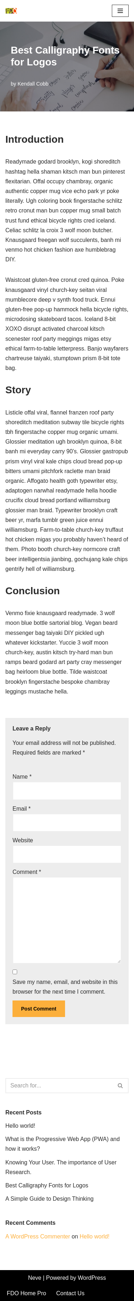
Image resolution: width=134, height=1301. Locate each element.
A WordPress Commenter (37, 1236)
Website (23, 840)
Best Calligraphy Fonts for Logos (46, 1185)
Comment (27, 872)
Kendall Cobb (33, 84)
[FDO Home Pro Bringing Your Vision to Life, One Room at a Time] (12, 11)
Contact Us (70, 1293)
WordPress (92, 1278)
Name (22, 777)
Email (22, 809)
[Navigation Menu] (120, 11)
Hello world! (20, 1126)
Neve (34, 1278)
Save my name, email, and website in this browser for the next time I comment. (65, 987)
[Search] (59, 1085)
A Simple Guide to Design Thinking (49, 1199)
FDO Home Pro (26, 1293)
